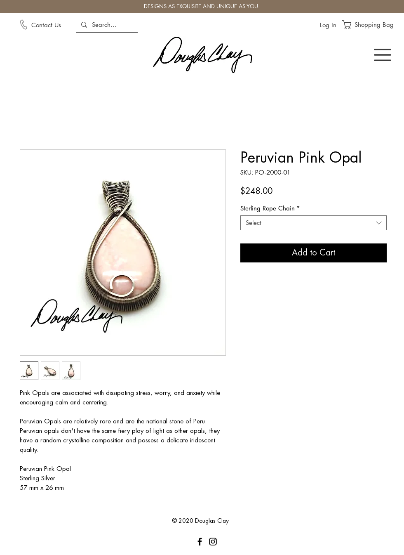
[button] (373, 24)
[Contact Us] (52, 25)
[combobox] (313, 222)
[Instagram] (213, 541)
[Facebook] (200, 541)
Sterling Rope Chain (270, 208)
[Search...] (106, 24)
